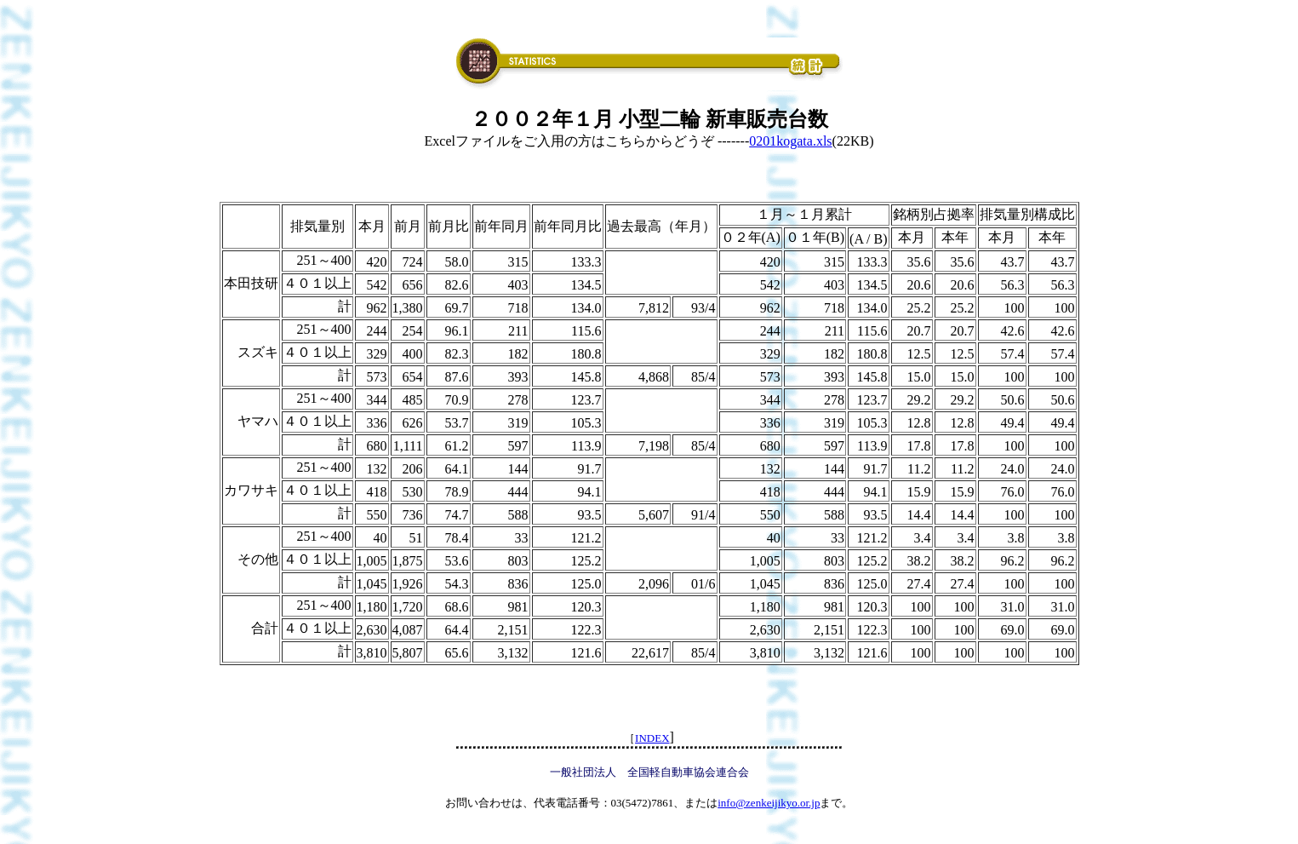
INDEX (652, 738)
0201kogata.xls (790, 141)
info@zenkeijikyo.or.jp (769, 802)
